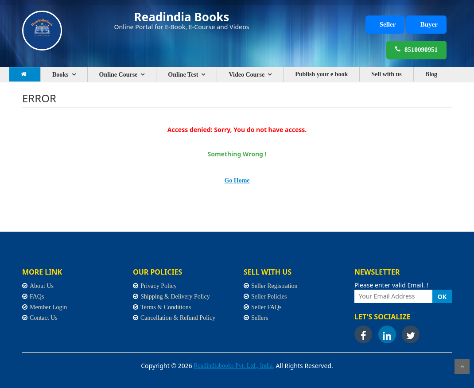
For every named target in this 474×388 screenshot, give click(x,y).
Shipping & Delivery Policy (175, 296)
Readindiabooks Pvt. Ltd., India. (234, 365)
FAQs (37, 296)
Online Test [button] (183, 74)
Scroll (462, 366)
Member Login (48, 307)
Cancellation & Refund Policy (177, 317)
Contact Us (44, 317)
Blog (431, 74)
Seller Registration (274, 286)
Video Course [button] (246, 74)
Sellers (259, 317)
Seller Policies (269, 296)
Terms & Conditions (165, 307)
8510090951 (416, 49)
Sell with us (386, 74)
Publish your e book (321, 74)
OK (442, 296)
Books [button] (60, 74)
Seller (388, 24)
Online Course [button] (118, 74)
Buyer (429, 24)
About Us (42, 286)
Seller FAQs (266, 307)
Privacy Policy (158, 286)
